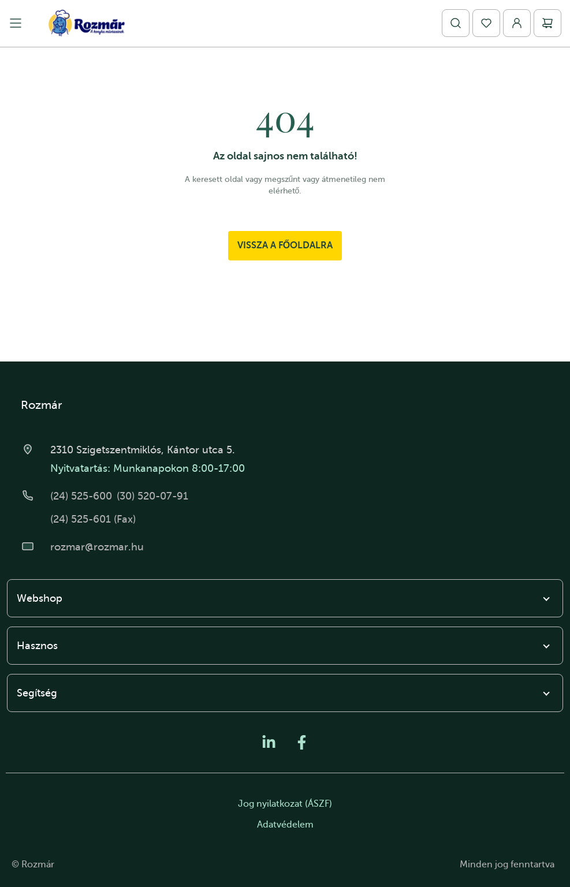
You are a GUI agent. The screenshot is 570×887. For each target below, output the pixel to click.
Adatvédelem (285, 824)
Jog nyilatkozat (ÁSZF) (285, 804)
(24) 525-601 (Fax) (93, 519)
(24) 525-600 (81, 496)
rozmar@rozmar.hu (97, 547)
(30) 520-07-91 (152, 496)
